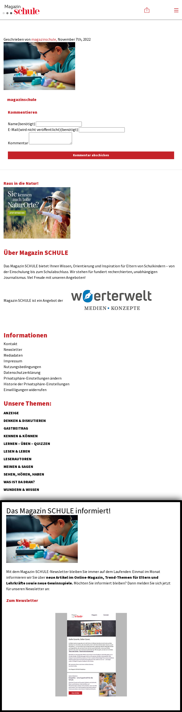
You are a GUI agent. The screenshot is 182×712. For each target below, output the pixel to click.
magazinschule (21, 99)
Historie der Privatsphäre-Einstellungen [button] (36, 383)
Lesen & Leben (17, 451)
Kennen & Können (21, 435)
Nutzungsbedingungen (22, 366)
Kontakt (10, 343)
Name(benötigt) (21, 123)
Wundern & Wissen (21, 489)
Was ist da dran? (19, 481)
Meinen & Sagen (18, 466)
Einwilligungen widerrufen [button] (25, 389)
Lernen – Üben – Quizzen (27, 443)
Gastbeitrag (16, 428)
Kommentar (18, 142)
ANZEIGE (11, 412)
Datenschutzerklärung (22, 372)
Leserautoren (17, 458)
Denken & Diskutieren (25, 420)
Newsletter (13, 349)
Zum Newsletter (22, 600)
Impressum (13, 361)
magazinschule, (44, 39)
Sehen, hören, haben (24, 474)
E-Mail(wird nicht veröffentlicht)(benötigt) (43, 129)
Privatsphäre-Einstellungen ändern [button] (33, 378)
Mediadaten (13, 355)
